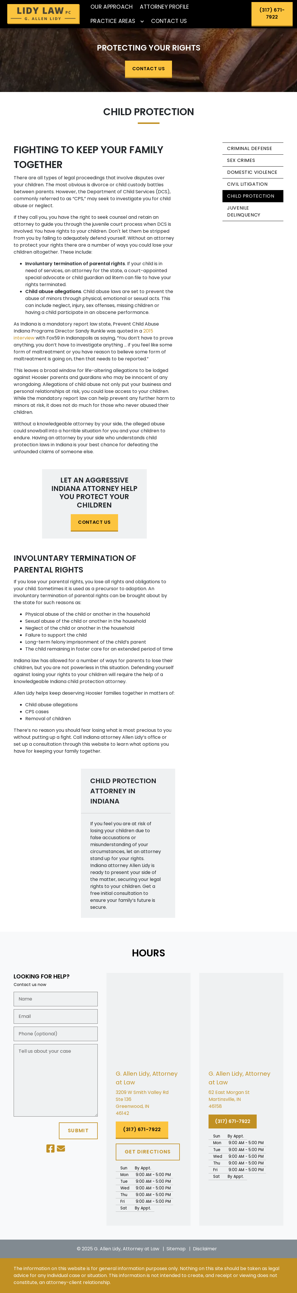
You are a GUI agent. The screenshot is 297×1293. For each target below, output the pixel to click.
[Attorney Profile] (164, 7)
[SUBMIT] (78, 1130)
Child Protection (250, 196)
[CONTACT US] (148, 69)
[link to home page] (43, 14)
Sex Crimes (241, 160)
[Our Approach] (111, 7)
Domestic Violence (252, 172)
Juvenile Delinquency (243, 211)
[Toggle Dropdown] (142, 21)
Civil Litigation (247, 184)
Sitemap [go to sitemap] (176, 1248)
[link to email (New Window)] (61, 1148)
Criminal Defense (249, 148)
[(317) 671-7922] (272, 14)
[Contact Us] (169, 21)
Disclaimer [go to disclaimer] (205, 1248)
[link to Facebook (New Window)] (50, 1148)
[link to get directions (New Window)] (148, 1103)
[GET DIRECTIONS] (148, 1152)
